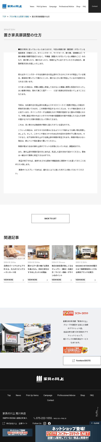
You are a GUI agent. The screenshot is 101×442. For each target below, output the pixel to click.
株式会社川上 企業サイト (17, 423)
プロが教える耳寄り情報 (19, 16)
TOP (4, 16)
